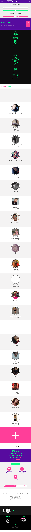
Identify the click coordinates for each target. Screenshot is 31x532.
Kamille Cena (15, 376)
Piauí (15, 56)
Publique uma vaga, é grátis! (9, 485)
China (15, 35)
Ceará (15, 44)
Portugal (15, 32)
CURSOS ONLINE (7, 520)
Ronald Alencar (15, 207)
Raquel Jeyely (15, 191)
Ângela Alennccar (15, 407)
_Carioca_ (15, 129)
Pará (15, 53)
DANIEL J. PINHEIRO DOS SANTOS (15, 113)
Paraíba (15, 54)
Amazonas (15, 41)
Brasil (15, 31)
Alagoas (15, 40)
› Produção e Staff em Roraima (15, 503)
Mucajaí (15, 71)
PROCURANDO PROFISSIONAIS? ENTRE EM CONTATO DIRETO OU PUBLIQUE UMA (15, 455)
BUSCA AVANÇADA (6, 22)
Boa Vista (15, 69)
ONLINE (10, 86)
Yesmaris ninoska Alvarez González (15, 160)
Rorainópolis (15, 72)
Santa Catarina (15, 63)
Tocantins (15, 66)
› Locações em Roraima (15, 500)
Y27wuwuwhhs (15, 285)
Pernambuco (15, 55)
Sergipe (15, 64)
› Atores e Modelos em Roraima (15, 496)
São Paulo (15, 65)
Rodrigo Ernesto (16, 392)
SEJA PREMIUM (23, 518)
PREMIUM (4, 86)
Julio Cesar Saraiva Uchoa (15, 222)
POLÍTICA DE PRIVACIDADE (23, 519)
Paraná (15, 57)
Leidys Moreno (15, 254)
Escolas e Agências (15, 78)
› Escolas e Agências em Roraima (15, 499)
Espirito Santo (15, 46)
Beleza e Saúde (15, 77)
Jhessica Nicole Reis (15, 423)
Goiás (15, 47)
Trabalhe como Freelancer (21, 485)
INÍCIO (7, 518)
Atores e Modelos (15, 75)
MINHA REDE (7, 521)
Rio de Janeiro (15, 58)
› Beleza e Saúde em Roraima (15, 498)
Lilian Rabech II (15, 269)
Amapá (15, 42)
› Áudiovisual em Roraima (15, 497)
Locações (15, 79)
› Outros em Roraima (15, 502)
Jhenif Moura (15, 300)
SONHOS (8, 522)
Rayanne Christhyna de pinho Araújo (15, 145)
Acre (15, 39)
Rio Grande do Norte (15, 59)
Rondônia (15, 60)
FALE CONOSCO (23, 521)
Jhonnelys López (15, 361)
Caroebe (15, 70)
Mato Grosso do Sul (15, 51)
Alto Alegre (15, 68)
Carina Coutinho (15, 345)
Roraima (15, 61)
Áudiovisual (15, 76)
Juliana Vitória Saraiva (15, 238)
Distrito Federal (15, 45)
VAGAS (7, 519)
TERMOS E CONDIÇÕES (23, 520)
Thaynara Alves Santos (15, 176)
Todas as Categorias (15, 74)
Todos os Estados (15, 37)
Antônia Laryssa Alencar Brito (15, 316)
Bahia (15, 43)
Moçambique (15, 34)
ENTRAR (9, 1)
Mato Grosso (15, 52)
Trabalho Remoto (15, 38)
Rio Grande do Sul (15, 62)
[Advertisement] (15, 95)
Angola (15, 33)
